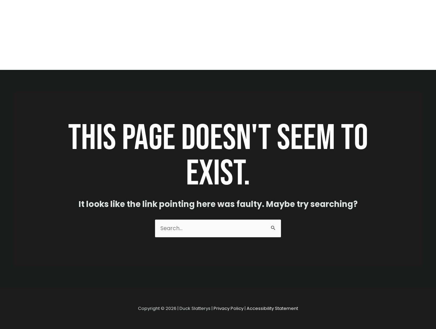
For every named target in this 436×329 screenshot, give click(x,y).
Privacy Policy (229, 308)
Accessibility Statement (272, 308)
